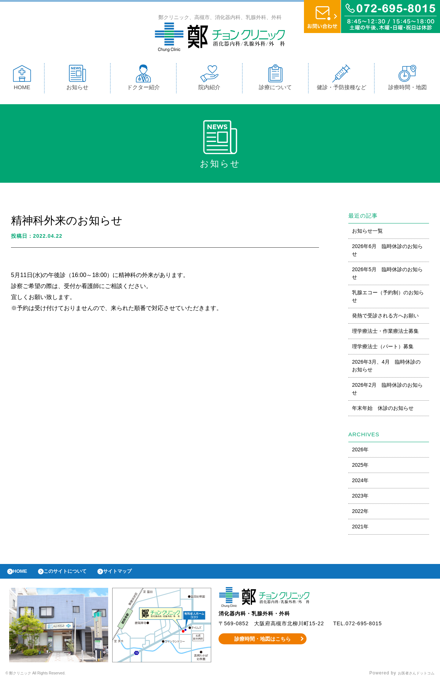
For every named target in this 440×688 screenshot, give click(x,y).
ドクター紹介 (143, 79)
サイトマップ (134, 575)
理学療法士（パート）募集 (383, 348)
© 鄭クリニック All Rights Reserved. (47, 678)
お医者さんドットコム (410, 678)
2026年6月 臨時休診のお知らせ (387, 252)
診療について (275, 79)
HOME (22, 79)
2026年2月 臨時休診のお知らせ (387, 390)
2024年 (360, 482)
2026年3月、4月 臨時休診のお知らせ (386, 367)
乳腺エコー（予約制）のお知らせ (388, 298)
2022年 (360, 513)
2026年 (360, 451)
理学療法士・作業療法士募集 (385, 333)
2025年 (360, 467)
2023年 (360, 497)
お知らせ (77, 79)
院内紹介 (209, 79)
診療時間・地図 (407, 79)
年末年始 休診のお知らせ (383, 410)
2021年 (360, 528)
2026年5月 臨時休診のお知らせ (387, 275)
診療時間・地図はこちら (262, 644)
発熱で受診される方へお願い (385, 317)
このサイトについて (74, 575)
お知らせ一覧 (367, 233)
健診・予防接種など (341, 79)
